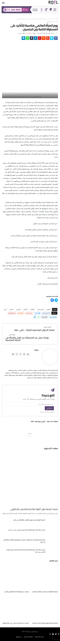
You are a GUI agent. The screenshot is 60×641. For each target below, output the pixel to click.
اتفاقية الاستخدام (28, 637)
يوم (5, 309)
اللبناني (25, 309)
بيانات (50, 19)
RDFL (52, 33)
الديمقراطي (40, 309)
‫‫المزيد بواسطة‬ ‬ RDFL (38, 422)
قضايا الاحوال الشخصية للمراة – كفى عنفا (34, 328)
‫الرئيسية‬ (56, 19)
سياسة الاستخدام (39, 637)
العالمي (32, 309)
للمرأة (10, 309)
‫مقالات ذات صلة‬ (52, 422)
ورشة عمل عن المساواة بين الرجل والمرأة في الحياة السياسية (30, 337)
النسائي (18, 309)
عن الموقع (19, 637)
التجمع (48, 309)
